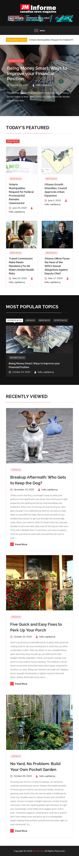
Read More (18, 544)
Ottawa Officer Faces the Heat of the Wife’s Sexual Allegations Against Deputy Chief (57, 266)
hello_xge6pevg (44, 84)
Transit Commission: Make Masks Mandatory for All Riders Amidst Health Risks (21, 266)
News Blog (12, 141)
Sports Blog (60, 320)
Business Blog (15, 61)
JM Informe (38, 851)
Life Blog (30, 320)
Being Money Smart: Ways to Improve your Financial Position (37, 73)
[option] (39, 80)
